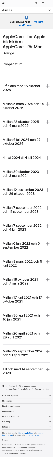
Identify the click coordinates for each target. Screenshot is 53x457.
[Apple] (3, 3)
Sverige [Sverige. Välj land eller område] (5, 440)
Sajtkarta (23, 453)
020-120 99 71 (35, 435)
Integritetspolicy (8, 448)
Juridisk (7, 10)
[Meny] (49, 3)
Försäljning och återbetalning (31, 451)
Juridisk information (10, 453)
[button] (36, 3)
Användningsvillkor (9, 451)
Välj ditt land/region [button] (31, 23)
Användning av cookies (26, 448)
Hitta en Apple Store (25, 433)
